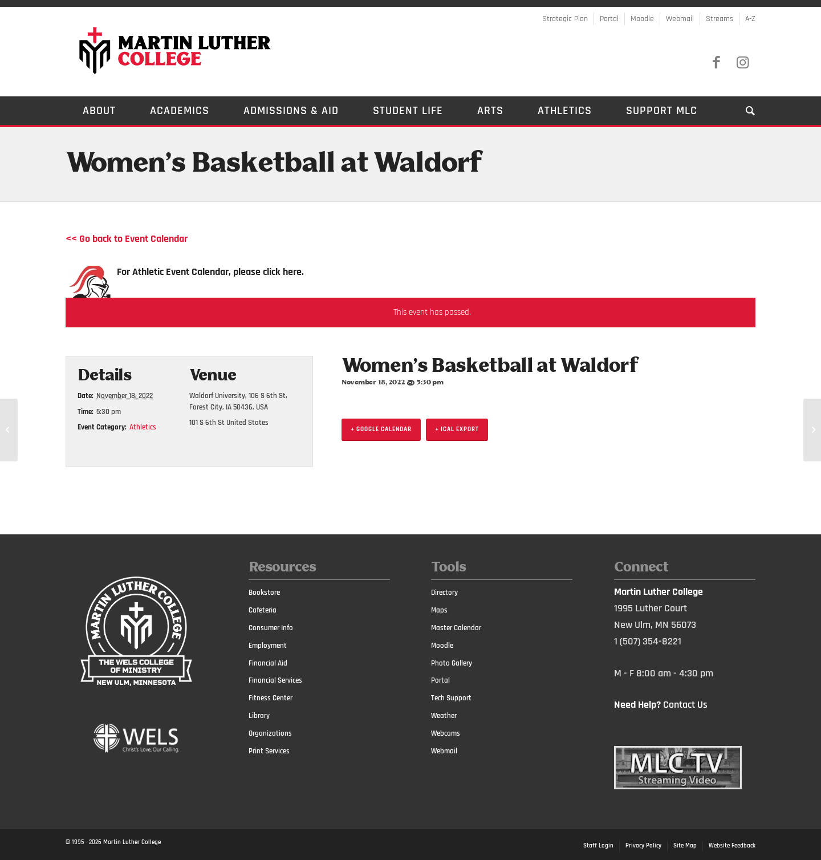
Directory (444, 592)
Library (259, 715)
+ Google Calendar (381, 429)
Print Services (269, 751)
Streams (719, 19)
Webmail (680, 19)
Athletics (142, 427)
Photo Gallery (451, 663)
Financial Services (275, 680)
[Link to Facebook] (716, 62)
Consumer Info (271, 627)
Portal (609, 19)
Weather (444, 715)
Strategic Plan (565, 19)
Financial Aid (268, 663)
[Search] (742, 110)
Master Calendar (456, 627)
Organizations (270, 733)
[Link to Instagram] (742, 62)
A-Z (750, 19)
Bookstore (264, 592)
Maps (439, 610)
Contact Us (685, 704)
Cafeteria (263, 610)
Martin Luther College (132, 842)
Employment (268, 645)
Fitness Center (270, 698)
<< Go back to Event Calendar (127, 238)
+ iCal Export (457, 429)
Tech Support (451, 698)
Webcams (445, 733)
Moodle (642, 19)
